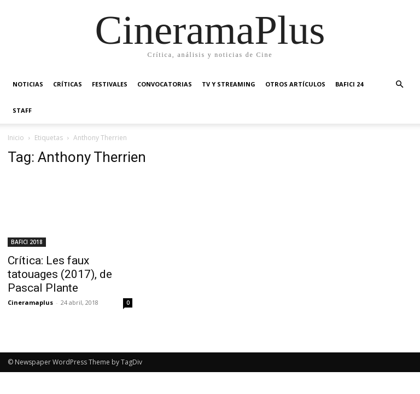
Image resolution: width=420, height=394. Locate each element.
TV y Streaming (228, 84)
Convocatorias (164, 84)
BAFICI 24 (349, 84)
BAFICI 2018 (27, 242)
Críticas (67, 84)
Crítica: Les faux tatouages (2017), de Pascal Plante (60, 274)
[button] (399, 84)
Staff (22, 110)
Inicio (16, 137)
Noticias (28, 84)
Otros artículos (295, 84)
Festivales (109, 84)
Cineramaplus (30, 302)
